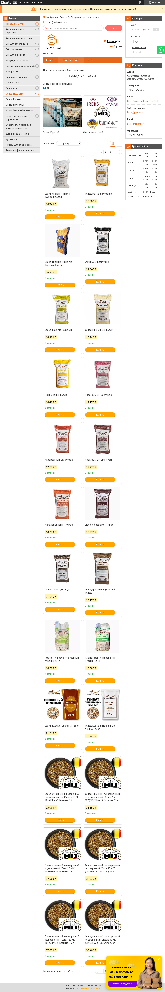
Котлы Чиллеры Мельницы (19, 110)
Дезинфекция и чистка (17, 133)
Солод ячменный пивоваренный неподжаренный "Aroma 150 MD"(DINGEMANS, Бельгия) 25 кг (102, 797)
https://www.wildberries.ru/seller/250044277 (143, 101)
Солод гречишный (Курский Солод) (100, 591)
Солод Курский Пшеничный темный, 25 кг (100, 727)
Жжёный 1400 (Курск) (97, 261)
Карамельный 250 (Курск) (99, 459)
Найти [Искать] (113, 28)
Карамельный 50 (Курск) (98, 394)
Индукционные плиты (17, 60)
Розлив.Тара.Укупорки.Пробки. (21, 65)
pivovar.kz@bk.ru (136, 123)
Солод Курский (14, 99)
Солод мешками (14, 93)
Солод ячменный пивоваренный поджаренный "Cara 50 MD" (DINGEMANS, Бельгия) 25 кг (102, 868)
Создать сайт (25, 2)
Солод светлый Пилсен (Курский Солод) (57, 195)
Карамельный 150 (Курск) (59, 459)
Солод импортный (15, 104)
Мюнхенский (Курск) (56, 394)
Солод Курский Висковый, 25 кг (62, 725)
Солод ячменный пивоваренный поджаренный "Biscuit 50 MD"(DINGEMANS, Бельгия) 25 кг (102, 939)
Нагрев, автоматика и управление (17, 117)
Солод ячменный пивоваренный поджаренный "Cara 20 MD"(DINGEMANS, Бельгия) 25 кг (62, 868)
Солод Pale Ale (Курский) (58, 329)
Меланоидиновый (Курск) (59, 524)
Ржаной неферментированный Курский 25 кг (62, 659)
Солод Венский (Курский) (99, 193)
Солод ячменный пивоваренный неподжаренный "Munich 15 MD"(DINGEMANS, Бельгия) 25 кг (62, 797)
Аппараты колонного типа (19, 38)
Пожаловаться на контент (88, 988)
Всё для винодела (15, 54)
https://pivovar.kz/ (136, 112)
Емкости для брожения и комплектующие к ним (18, 126)
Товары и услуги (14, 23)
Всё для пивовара (15, 49)
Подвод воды (13, 82)
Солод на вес (13, 88)
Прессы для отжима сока (19, 144)
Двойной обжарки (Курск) (99, 524)
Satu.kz (97, 985)
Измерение (12, 71)
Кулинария (11, 139)
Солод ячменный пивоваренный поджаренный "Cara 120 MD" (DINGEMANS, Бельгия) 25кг (62, 939)
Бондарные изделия (16, 77)
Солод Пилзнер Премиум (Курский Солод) (58, 263)
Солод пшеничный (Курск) (99, 329)
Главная (50, 60)
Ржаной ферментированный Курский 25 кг (100, 659)
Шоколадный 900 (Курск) (58, 589)
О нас (90, 60)
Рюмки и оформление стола (20, 150)
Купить (60, 216)
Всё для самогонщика (17, 43)
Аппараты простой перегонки (15, 31)
